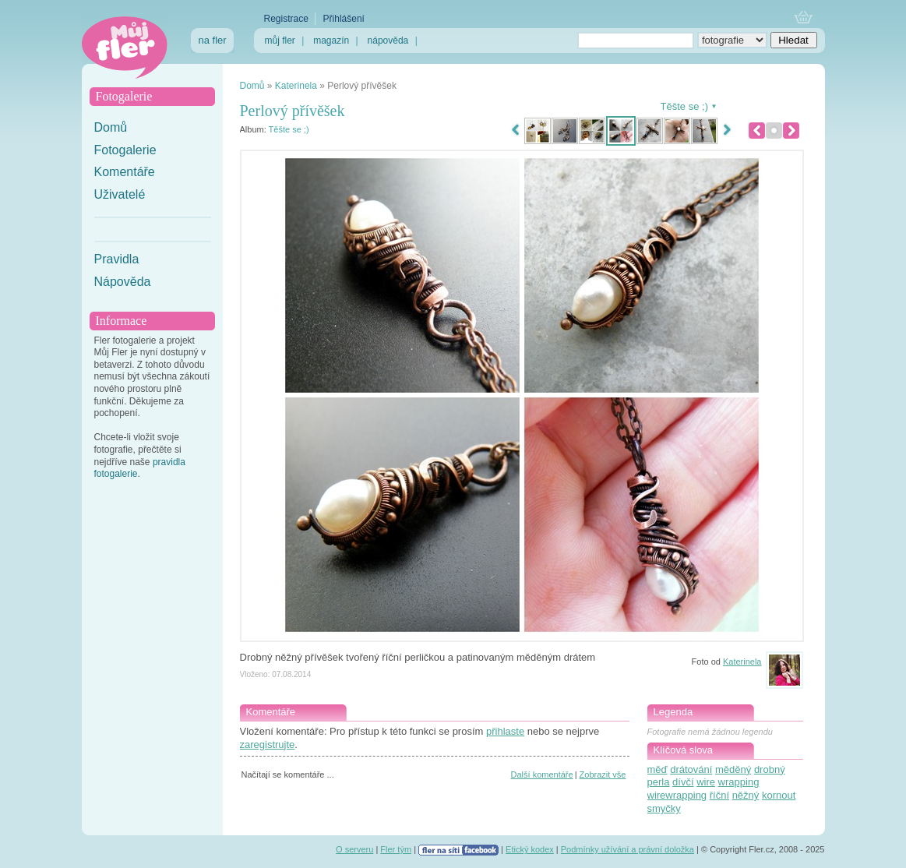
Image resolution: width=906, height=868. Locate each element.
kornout (778, 795)
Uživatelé (120, 194)
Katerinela (296, 85)
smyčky (664, 808)
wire (705, 782)
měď (657, 769)
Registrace (286, 18)
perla (658, 782)
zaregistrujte (267, 744)
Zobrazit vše (603, 774)
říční (719, 795)
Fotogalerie (125, 150)
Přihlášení (344, 18)
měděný (733, 769)
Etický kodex (530, 849)
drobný (769, 769)
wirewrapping (677, 795)
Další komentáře (542, 774)
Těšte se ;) (289, 129)
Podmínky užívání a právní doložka (627, 849)
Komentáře (124, 171)
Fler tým (395, 849)
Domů (111, 127)
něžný (746, 795)
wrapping (739, 782)
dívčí (682, 782)
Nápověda (122, 281)
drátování (691, 769)
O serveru (354, 849)
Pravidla (116, 259)
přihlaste (505, 731)
